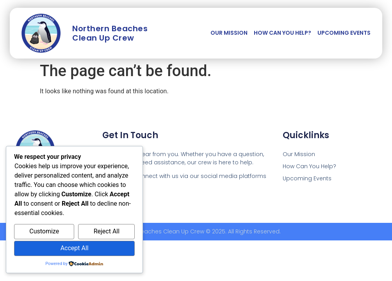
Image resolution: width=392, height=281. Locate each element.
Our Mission (229, 33)
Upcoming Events (344, 33)
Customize (44, 231)
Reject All (106, 231)
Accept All (75, 248)
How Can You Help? (282, 33)
